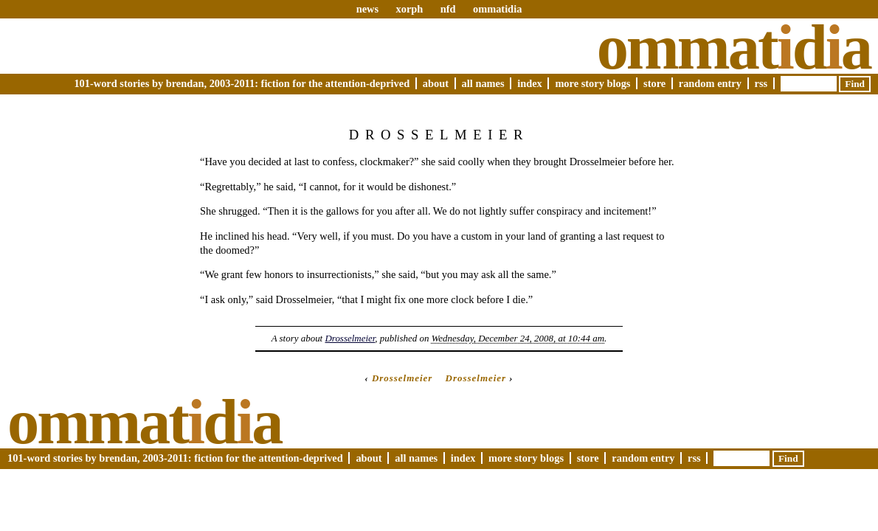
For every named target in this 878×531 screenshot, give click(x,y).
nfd (448, 9)
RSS (761, 83)
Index (529, 83)
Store (654, 83)
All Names (483, 83)
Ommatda (734, 47)
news (367, 9)
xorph (409, 9)
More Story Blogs (592, 83)
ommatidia (497, 9)
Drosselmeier (350, 338)
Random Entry (710, 83)
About (436, 83)
